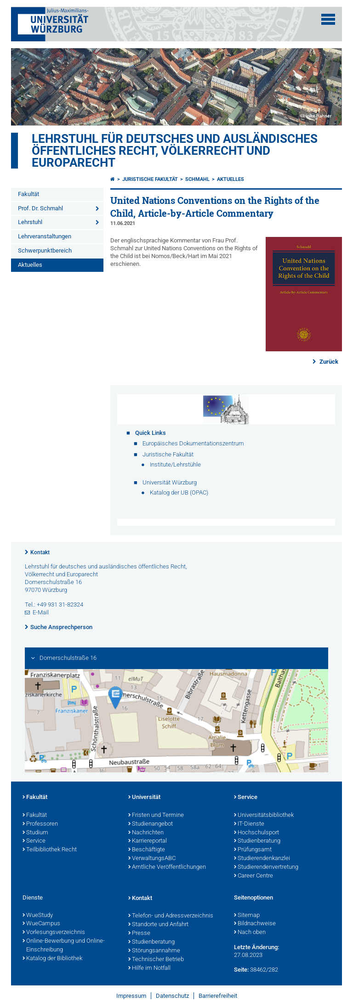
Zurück (328, 361)
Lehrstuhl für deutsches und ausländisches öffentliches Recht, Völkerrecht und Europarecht (175, 150)
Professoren (40, 824)
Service (34, 841)
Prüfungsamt (253, 850)
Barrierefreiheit (218, 995)
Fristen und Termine (156, 815)
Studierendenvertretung (266, 867)
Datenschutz (172, 995)
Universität (144, 797)
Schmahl (197, 179)
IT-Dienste (249, 824)
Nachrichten (146, 833)
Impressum (131, 995)
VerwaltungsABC (152, 859)
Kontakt (40, 552)
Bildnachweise (255, 924)
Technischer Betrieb (156, 960)
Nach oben (250, 932)
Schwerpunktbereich (45, 250)
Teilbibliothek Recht (50, 850)
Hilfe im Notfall (149, 968)
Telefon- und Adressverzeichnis (170, 916)
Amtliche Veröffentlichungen (167, 867)
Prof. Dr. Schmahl (40, 208)
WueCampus (41, 924)
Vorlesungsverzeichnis (54, 932)
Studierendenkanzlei (262, 859)
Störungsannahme (154, 951)
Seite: (241, 969)
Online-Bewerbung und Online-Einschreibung (64, 945)
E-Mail (41, 612)
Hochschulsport (256, 833)
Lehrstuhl (30, 222)
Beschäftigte (146, 850)
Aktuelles (30, 264)
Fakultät (28, 194)
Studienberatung (257, 841)
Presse (139, 933)
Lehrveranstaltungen (44, 236)
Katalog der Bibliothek (52, 959)
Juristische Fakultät (150, 179)
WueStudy (38, 915)
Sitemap (247, 915)
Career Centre (253, 876)
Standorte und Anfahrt (158, 925)
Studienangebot (150, 824)
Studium (35, 833)
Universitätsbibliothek (264, 815)
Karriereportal (147, 841)
